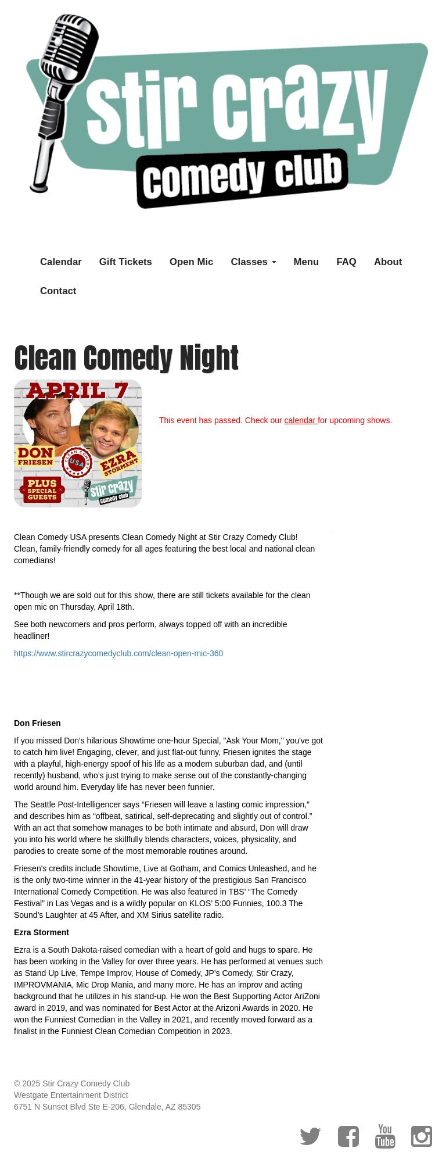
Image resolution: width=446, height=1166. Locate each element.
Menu (306, 261)
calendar (301, 420)
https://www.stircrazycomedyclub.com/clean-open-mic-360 (118, 653)
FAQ (346, 261)
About (388, 261)
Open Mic (192, 261)
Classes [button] (253, 261)
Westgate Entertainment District (71, 1095)
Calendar (61, 261)
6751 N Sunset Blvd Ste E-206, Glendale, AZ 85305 (107, 1106)
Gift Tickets (125, 261)
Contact (58, 290)
